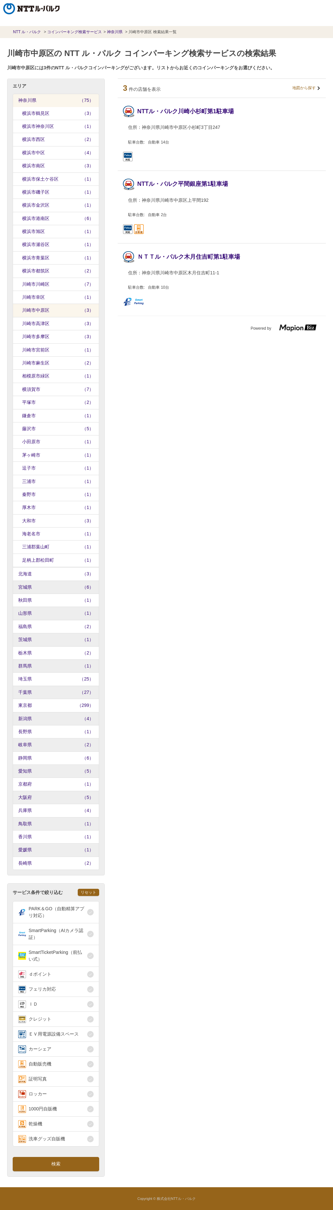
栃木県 (56, 652)
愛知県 (56, 771)
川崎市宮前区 (58, 349)
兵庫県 (56, 810)
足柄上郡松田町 (58, 560)
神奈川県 (56, 100)
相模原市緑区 (58, 375)
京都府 (56, 784)
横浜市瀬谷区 (58, 244)
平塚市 (58, 402)
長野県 (56, 731)
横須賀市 (58, 389)
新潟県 (56, 718)
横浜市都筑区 (58, 270)
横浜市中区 (58, 152)
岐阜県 (56, 744)
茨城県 (56, 639)
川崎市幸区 (58, 297)
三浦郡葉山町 (58, 546)
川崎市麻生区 (58, 362)
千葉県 (56, 692)
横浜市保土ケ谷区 (58, 179)
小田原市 (58, 441)
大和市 (58, 520)
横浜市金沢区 (58, 205)
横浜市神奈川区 (58, 126)
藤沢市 (58, 428)
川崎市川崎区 (58, 284)
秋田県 (56, 600)
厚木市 (58, 507)
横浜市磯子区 (58, 192)
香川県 (56, 836)
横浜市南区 (58, 165)
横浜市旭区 (58, 231)
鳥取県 (56, 823)
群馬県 (56, 665)
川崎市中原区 (58, 310)
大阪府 (56, 797)
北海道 (56, 573)
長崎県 (56, 863)
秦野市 (58, 494)
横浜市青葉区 (58, 257)
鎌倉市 (58, 415)
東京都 (56, 705)
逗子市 (58, 468)
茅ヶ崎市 (58, 455)
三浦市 (58, 481)
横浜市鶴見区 (58, 113)
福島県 (56, 626)
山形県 (56, 613)
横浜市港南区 (58, 218)
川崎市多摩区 (58, 336)
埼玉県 (56, 678)
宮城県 (56, 587)
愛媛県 (56, 849)
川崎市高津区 (58, 323)
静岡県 (56, 758)
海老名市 (58, 533)
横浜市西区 (58, 139)
